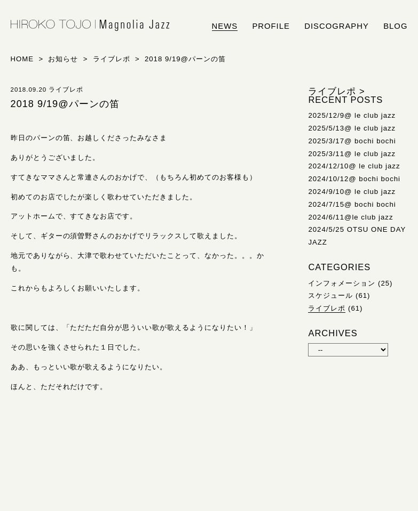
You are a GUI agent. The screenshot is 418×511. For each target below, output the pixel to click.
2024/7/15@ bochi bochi (352, 204)
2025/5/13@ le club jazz (352, 128)
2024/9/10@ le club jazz (352, 192)
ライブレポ (326, 308)
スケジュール (330, 295)
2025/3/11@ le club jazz (352, 154)
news (225, 26)
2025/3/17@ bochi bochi (352, 141)
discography (336, 26)
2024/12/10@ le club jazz (354, 166)
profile (270, 26)
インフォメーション (341, 283)
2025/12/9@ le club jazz (352, 115)
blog (395, 26)
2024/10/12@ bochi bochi (354, 179)
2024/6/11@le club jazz (350, 217)
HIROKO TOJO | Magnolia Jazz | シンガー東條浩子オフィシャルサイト (90, 25)
